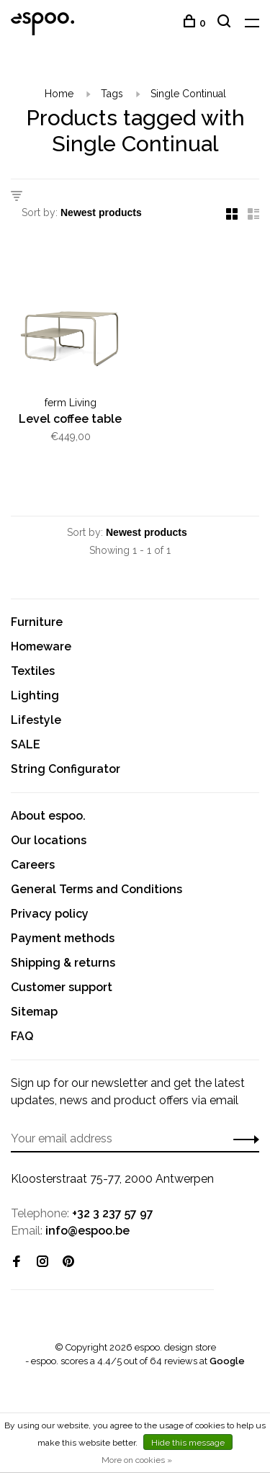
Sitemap (34, 1011)
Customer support (61, 987)
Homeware (41, 646)
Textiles (33, 671)
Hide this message (188, 1443)
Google (227, 1361)
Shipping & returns (63, 963)
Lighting (35, 695)
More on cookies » (137, 1460)
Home (59, 93)
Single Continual (188, 93)
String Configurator (65, 769)
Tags (112, 93)
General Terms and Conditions (96, 889)
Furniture (37, 622)
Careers (33, 865)
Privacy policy (50, 914)
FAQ (22, 1036)
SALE (25, 744)
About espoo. (48, 816)
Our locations (48, 840)
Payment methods (62, 938)
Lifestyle (36, 720)
